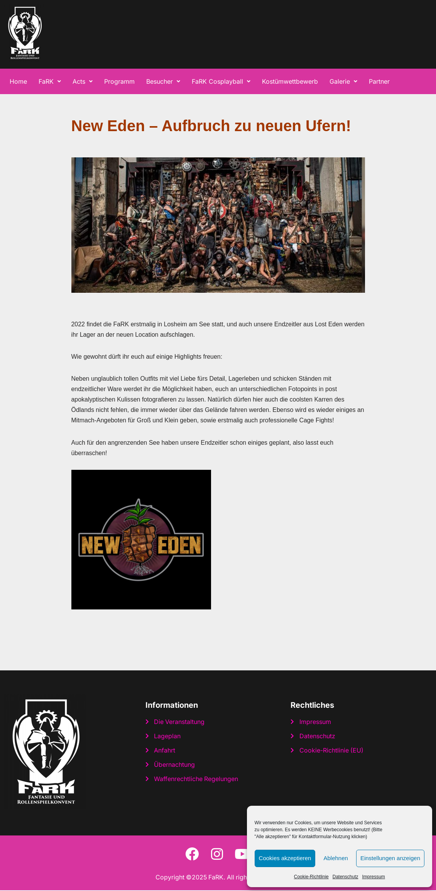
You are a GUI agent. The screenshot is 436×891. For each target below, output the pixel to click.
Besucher (163, 81)
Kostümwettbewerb (290, 81)
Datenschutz (345, 876)
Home (18, 81)
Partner (379, 81)
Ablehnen (335, 858)
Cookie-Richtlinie (311, 876)
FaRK (50, 81)
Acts (83, 81)
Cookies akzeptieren (285, 858)
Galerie (343, 81)
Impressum (373, 876)
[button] (50, 81)
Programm (119, 81)
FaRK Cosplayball (221, 81)
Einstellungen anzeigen (390, 858)
